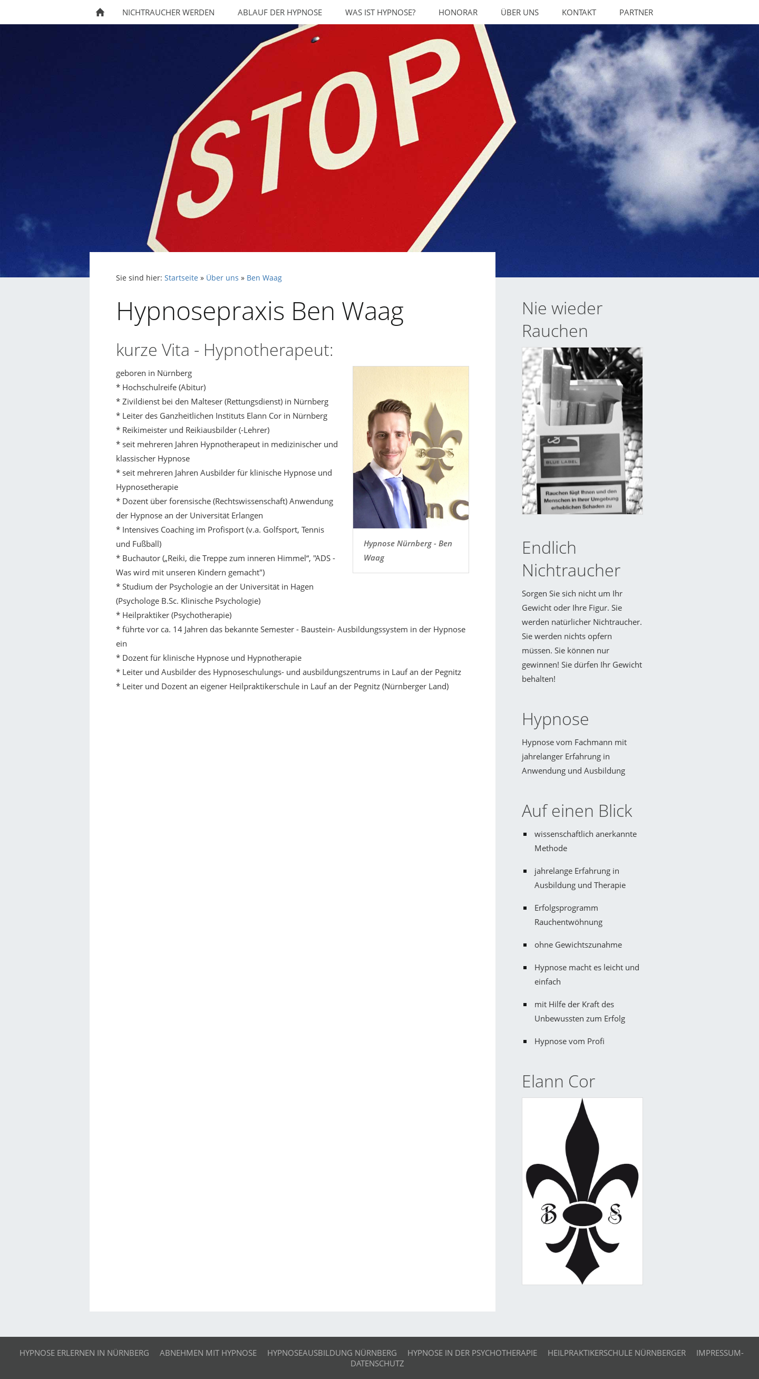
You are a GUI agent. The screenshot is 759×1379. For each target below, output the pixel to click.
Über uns (222, 278)
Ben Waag (264, 278)
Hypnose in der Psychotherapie (472, 1352)
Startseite (181, 278)
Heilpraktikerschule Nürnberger (617, 1352)
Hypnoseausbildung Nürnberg (332, 1352)
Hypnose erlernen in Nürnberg (84, 1352)
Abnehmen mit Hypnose (208, 1352)
